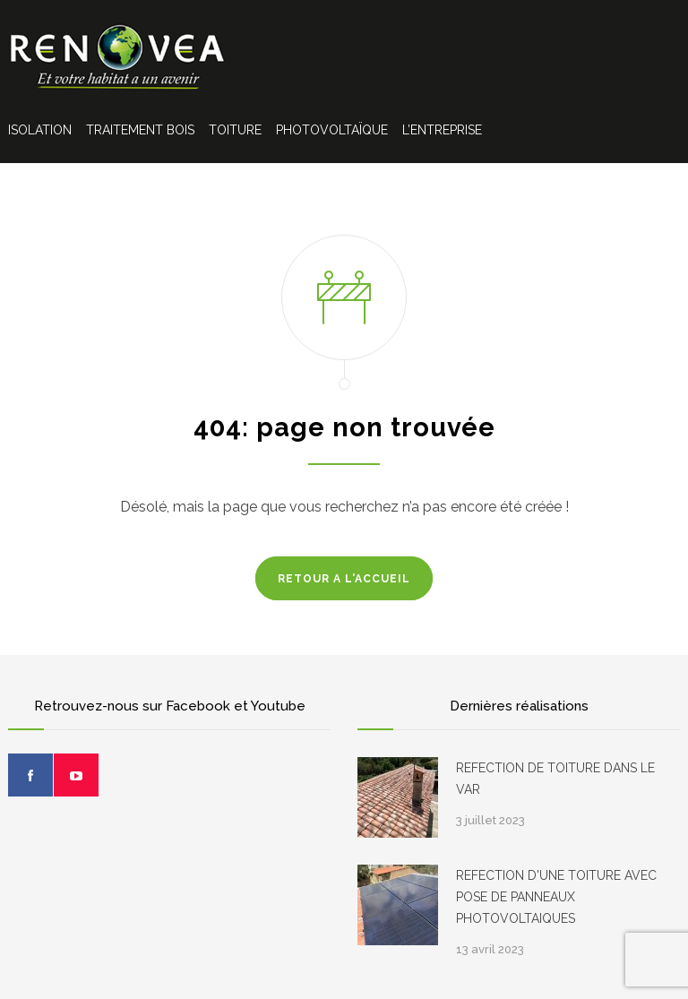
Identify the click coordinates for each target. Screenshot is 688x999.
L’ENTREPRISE (442, 130)
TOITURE (235, 130)
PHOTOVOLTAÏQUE (332, 130)
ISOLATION (40, 130)
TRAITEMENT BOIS (140, 130)
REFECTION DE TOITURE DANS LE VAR (555, 779)
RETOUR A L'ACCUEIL (344, 579)
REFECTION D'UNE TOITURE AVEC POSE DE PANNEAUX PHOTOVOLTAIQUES (556, 897)
